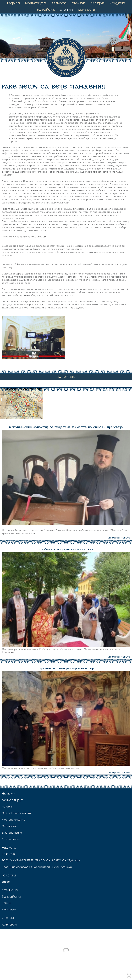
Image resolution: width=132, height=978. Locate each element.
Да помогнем (11, 839)
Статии (66, 9)
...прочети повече (119, 538)
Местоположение (13, 819)
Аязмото (59, 3)
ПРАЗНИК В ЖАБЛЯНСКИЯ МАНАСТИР (66, 549)
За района (46, 9)
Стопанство (9, 826)
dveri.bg (41, 236)
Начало (13, 3)
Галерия (97, 3)
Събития (79, 3)
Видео (6, 881)
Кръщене (117, 3)
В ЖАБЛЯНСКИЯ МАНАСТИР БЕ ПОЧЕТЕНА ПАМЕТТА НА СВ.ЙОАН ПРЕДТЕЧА (66, 427)
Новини (6, 902)
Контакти (86, 9)
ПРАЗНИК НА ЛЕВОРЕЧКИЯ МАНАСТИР (66, 668)
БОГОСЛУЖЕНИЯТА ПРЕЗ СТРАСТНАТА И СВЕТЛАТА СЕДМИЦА (41, 860)
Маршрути (9, 909)
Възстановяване (12, 832)
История (7, 806)
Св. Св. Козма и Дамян (16, 813)
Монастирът (35, 3)
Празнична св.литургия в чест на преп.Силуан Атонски (37, 866)
